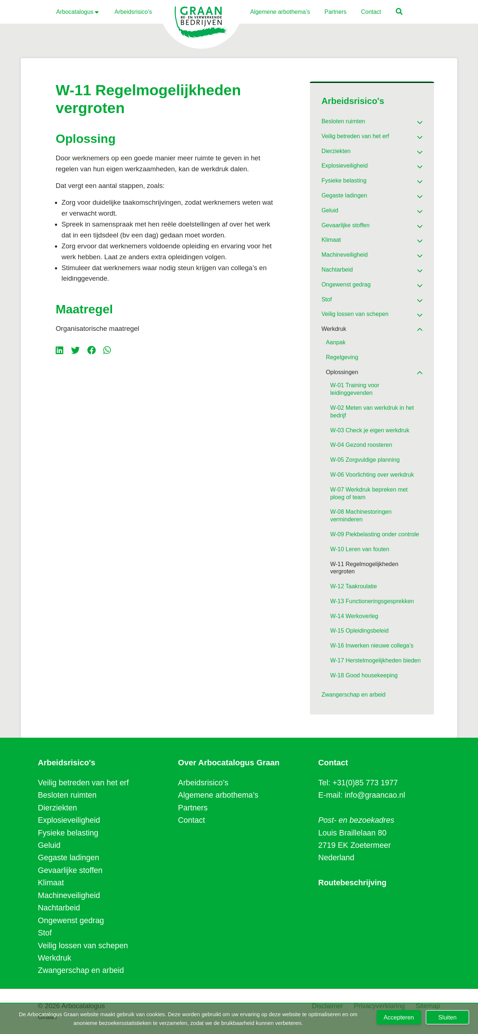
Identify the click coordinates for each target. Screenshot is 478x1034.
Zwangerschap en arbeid (81, 970)
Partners (192, 807)
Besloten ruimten (67, 795)
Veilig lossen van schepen (83, 945)
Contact (191, 820)
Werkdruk (54, 958)
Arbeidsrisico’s (203, 782)
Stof (45, 933)
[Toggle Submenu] (409, 120)
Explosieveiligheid (69, 820)
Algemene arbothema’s (218, 795)
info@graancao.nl (375, 795)
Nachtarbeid (59, 907)
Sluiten (447, 1017)
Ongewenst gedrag (71, 920)
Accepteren (399, 1017)
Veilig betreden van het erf (83, 782)
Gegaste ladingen (68, 857)
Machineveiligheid (69, 895)
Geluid (49, 845)
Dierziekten (57, 807)
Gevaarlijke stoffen (70, 870)
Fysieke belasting (68, 833)
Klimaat (51, 882)
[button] (399, 12)
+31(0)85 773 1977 (365, 782)
